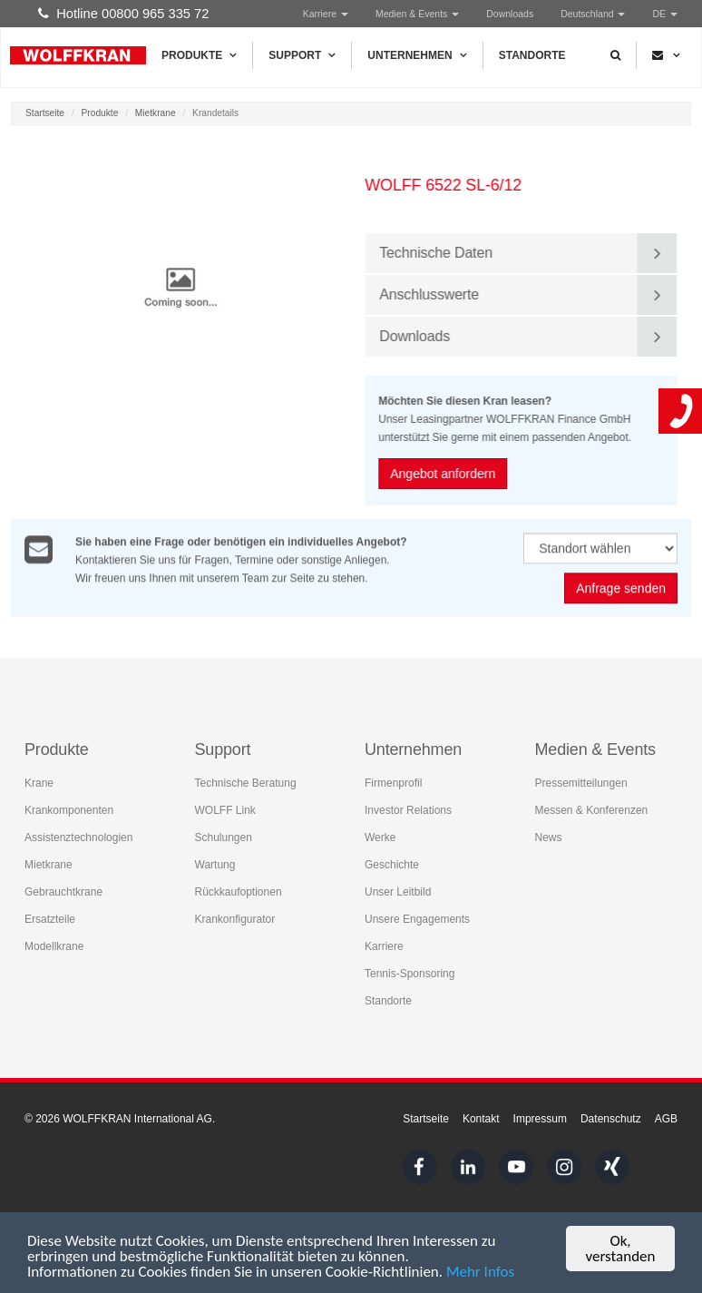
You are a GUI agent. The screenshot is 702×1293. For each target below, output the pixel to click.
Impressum (540, 1118)
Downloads (509, 13)
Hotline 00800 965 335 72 (123, 13)
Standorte (532, 55)
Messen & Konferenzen (591, 810)
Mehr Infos (480, 1272)
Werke (380, 837)
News (548, 837)
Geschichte (392, 864)
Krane (39, 783)
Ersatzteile (49, 919)
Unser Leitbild (398, 892)
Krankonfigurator (235, 919)
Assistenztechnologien (78, 837)
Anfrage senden (621, 589)
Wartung (215, 864)
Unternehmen (416, 55)
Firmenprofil (393, 783)
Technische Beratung (246, 783)
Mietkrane (155, 113)
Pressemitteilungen (581, 783)
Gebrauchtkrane (63, 892)
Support (302, 55)
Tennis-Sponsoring (409, 973)
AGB (666, 1118)
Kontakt (481, 1118)
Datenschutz (610, 1118)
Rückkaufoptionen (238, 892)
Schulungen (223, 837)
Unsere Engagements (417, 919)
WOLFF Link (225, 810)
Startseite (44, 113)
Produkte (199, 55)
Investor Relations (408, 810)
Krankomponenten (68, 810)
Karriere (325, 13)
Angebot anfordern (443, 473)
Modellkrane (53, 946)
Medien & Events (417, 13)
